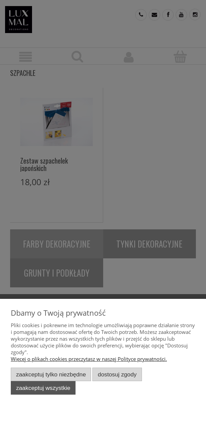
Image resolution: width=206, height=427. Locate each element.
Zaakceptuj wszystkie (43, 388)
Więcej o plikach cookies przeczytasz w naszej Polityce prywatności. (89, 358)
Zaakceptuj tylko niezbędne (51, 374)
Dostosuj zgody (117, 374)
